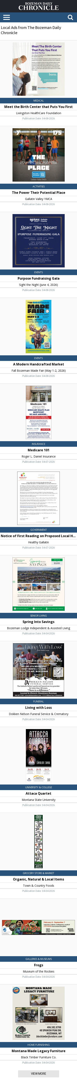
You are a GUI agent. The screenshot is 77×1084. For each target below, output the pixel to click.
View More (38, 1073)
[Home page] (38, 6)
